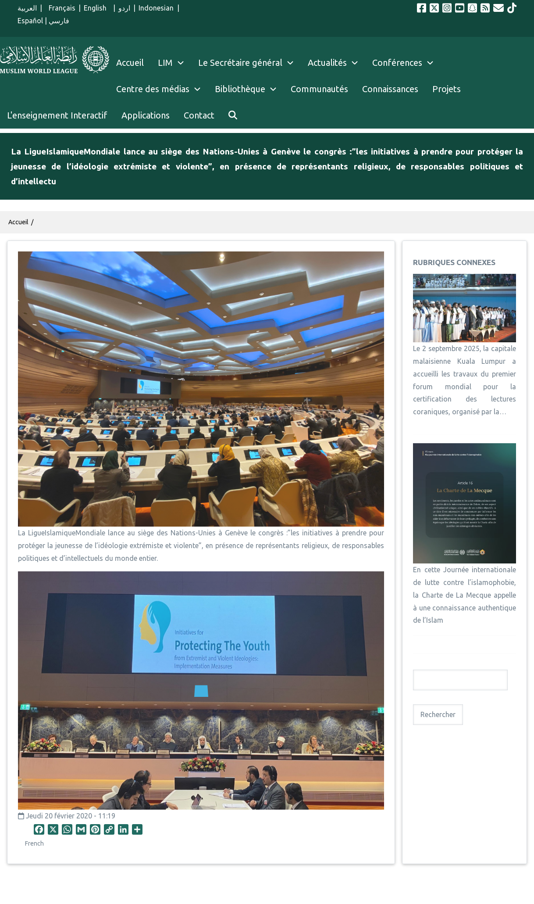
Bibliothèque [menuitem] (240, 89)
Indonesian (156, 8)
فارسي (59, 21)
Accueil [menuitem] (130, 62)
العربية (27, 8)
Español (30, 21)
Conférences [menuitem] (397, 62)
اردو (124, 8)
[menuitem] (232, 115)
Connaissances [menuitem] (390, 89)
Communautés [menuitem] (319, 89)
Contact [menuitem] (199, 115)
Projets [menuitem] (446, 89)
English (97, 8)
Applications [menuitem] (145, 115)
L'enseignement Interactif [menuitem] (57, 115)
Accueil (18, 222)
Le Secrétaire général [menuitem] (249, 63)
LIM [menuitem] (165, 62)
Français (60, 8)
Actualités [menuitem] (327, 62)
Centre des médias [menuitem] (152, 89)
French (34, 843)
